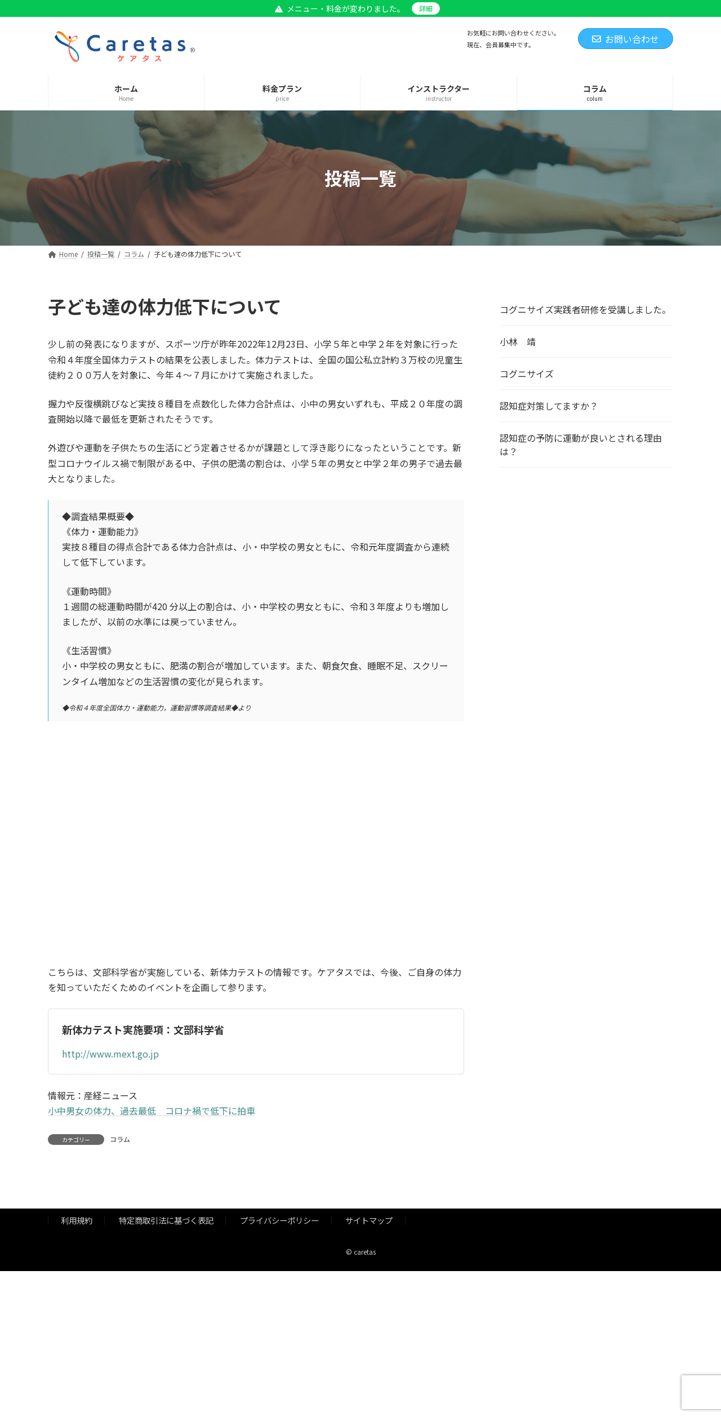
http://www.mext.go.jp (110, 1053)
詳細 (426, 8)
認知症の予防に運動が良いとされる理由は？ (581, 444)
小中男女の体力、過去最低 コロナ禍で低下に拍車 (151, 1110)
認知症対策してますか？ (549, 405)
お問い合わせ (625, 39)
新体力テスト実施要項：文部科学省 (143, 1029)
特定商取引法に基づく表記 (166, 1220)
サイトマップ (369, 1220)
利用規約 (76, 1220)
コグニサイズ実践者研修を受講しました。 (585, 309)
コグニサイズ (527, 373)
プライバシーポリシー (279, 1220)
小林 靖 (518, 341)
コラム (120, 1139)
